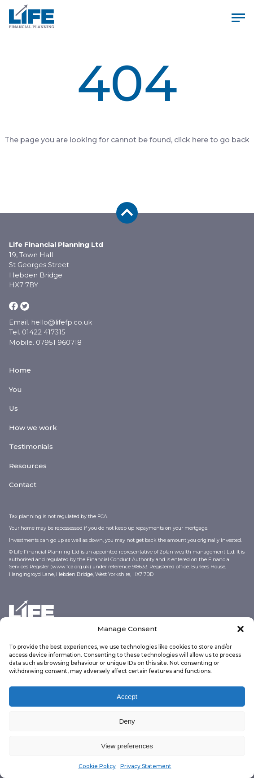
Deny (127, 721)
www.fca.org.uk (70, 566)
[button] (240, 628)
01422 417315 (44, 332)
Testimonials (31, 446)
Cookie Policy (97, 766)
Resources (28, 466)
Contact (22, 484)
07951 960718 (59, 342)
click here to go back (212, 140)
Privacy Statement (145, 766)
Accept (127, 696)
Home (20, 370)
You (15, 389)
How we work (33, 427)
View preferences (127, 746)
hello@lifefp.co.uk (61, 322)
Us (13, 408)
